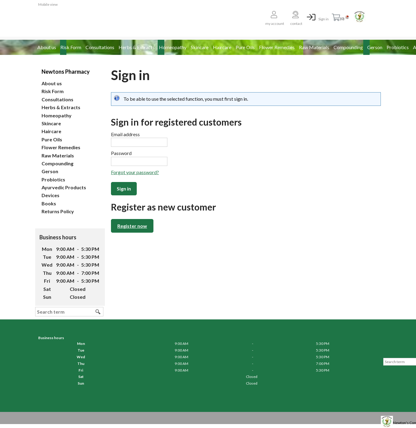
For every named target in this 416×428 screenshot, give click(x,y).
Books (49, 203)
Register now (132, 226)
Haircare (222, 47)
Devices (50, 195)
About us (46, 47)
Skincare (200, 47)
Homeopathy (172, 47)
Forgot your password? (135, 172)
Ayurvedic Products (64, 187)
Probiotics (398, 47)
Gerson (374, 47)
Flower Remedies (277, 47)
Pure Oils (245, 47)
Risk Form (70, 47)
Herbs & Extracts (137, 47)
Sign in (323, 19)
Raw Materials (314, 47)
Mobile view (48, 4)
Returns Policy (58, 211)
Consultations (100, 47)
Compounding (348, 47)
